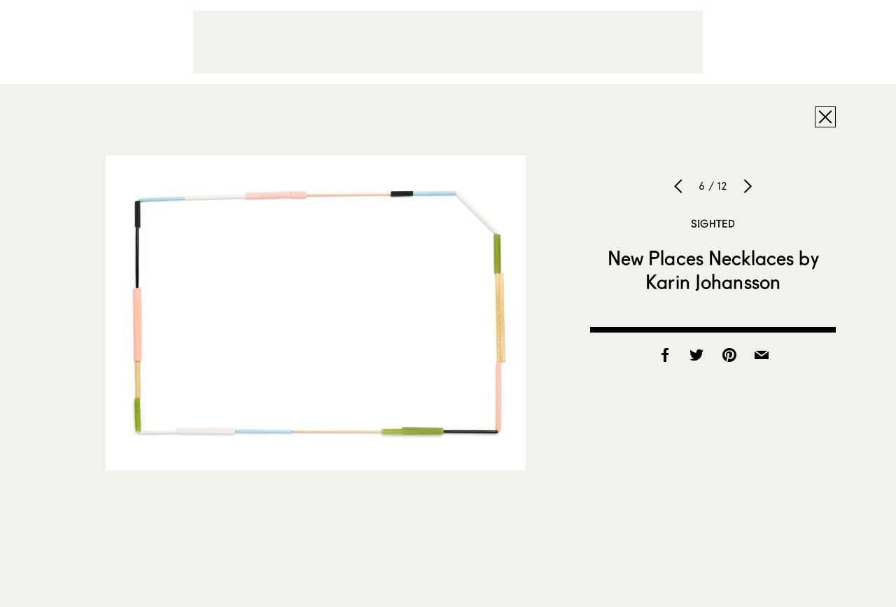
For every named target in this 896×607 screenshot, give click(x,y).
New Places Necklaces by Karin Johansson (713, 269)
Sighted (713, 223)
